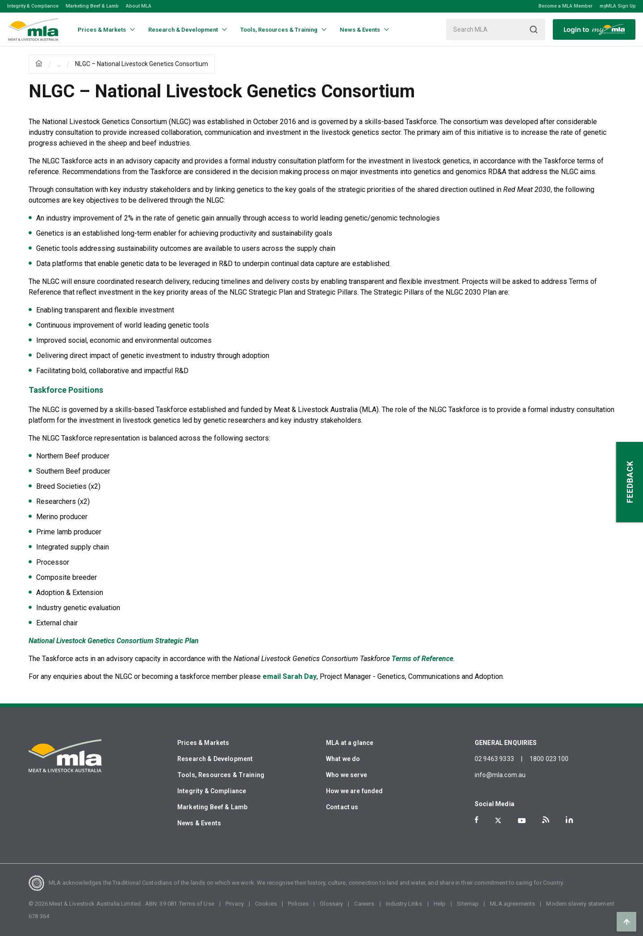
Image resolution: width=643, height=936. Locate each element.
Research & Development (215, 758)
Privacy (234, 903)
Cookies (266, 903)
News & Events (199, 823)
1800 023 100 (549, 758)
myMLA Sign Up (618, 6)
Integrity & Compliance (32, 6)
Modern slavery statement (580, 903)
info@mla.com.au (500, 774)
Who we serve (346, 774)
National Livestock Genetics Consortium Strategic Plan (114, 640)
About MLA (138, 6)
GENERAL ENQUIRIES (506, 742)
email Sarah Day (290, 676)
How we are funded (354, 791)
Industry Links (404, 903)
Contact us (342, 807)
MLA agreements (512, 903)
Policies (298, 903)
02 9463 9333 (494, 758)
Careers (364, 903)
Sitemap (468, 903)
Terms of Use (196, 903)
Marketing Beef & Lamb (92, 6)
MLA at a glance (349, 742)
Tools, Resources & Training (220, 774)
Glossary (331, 903)
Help (440, 903)
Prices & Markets (203, 742)
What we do (343, 758)
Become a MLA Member (566, 6)
